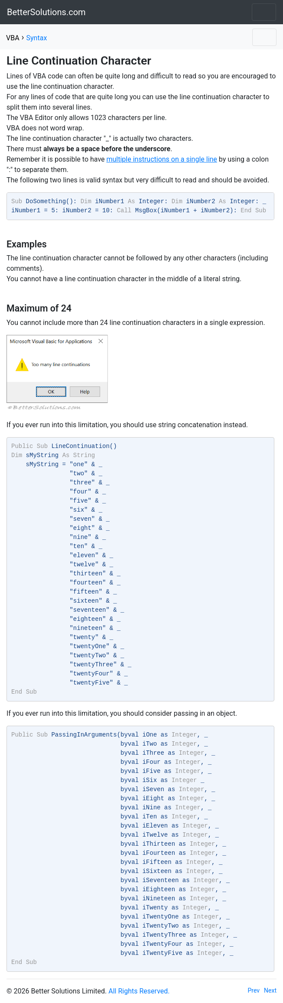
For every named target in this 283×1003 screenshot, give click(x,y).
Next (270, 990)
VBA (13, 38)
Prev (254, 990)
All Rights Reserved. (138, 991)
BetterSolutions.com (46, 12)
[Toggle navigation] (264, 12)
